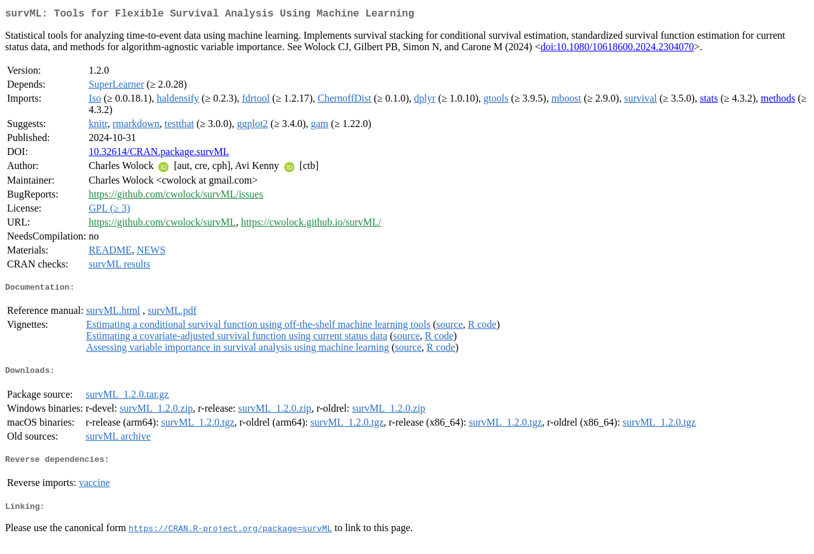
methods (778, 100)
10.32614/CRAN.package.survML (158, 154)
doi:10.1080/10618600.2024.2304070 (617, 49)
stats (708, 100)
